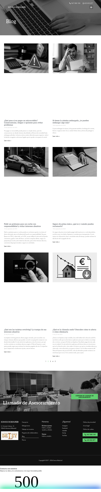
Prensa (24, 440)
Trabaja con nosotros (28, 429)
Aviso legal (86, 426)
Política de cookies (88, 429)
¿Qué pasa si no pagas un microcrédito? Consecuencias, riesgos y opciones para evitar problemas (23, 123)
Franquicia (25, 422)
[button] (91, 7)
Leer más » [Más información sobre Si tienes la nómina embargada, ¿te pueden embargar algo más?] (56, 136)
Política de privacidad (89, 422)
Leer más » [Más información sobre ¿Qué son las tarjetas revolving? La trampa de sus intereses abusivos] (7, 352)
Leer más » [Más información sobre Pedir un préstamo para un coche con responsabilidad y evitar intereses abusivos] (7, 246)
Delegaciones (26, 426)
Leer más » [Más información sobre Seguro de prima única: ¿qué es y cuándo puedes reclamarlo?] (56, 242)
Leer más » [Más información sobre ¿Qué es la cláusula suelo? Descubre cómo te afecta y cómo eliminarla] (56, 356)
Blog (23, 436)
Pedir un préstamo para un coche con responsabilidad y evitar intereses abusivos (22, 225)
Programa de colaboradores (30, 433)
